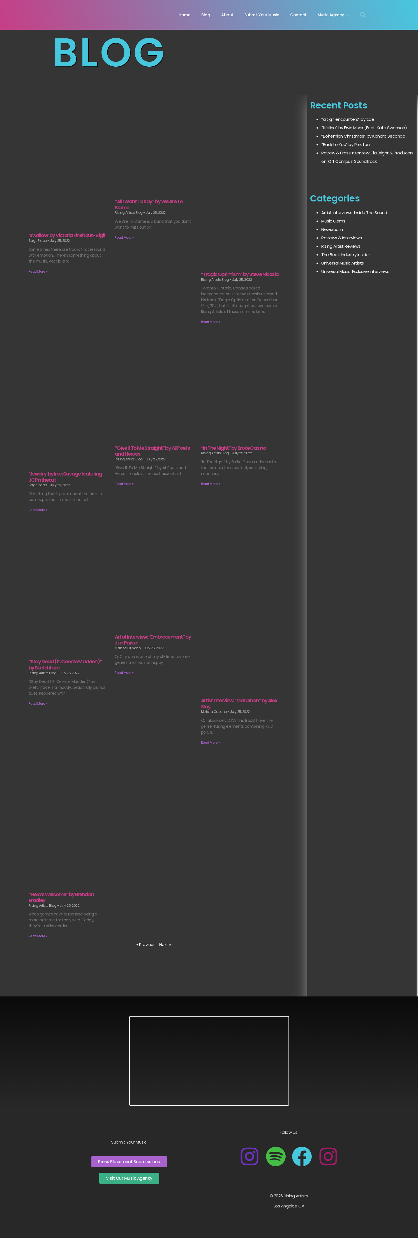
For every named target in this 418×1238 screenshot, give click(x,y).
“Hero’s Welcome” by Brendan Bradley (61, 897)
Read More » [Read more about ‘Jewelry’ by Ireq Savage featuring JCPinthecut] (38, 509)
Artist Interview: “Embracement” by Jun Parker (153, 639)
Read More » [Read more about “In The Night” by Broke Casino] (210, 483)
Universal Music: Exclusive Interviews (355, 271)
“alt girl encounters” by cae (347, 119)
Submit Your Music (261, 15)
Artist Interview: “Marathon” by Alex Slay (239, 703)
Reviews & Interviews (341, 238)
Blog (205, 15)
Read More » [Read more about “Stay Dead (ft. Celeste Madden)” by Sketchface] (38, 703)
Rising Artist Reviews (341, 246)
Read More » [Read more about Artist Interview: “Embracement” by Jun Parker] (124, 672)
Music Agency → (333, 15)
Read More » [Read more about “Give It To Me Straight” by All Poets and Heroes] (124, 483)
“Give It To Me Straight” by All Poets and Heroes (152, 451)
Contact (298, 15)
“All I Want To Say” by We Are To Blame (149, 204)
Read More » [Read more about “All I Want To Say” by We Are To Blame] (124, 237)
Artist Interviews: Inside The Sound (354, 212)
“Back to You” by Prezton (345, 144)
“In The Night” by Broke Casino (233, 447)
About (227, 15)
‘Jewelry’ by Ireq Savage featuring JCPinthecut (65, 476)
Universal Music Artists (342, 263)
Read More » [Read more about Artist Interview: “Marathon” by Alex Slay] (210, 742)
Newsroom (332, 229)
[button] (363, 14)
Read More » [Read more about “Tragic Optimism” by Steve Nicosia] (210, 321)
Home (184, 15)
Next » (165, 944)
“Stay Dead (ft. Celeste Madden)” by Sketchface (65, 664)
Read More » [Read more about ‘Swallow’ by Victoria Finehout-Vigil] (38, 271)
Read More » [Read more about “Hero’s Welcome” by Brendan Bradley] (38, 936)
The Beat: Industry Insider (345, 255)
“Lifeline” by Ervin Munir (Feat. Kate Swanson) (364, 128)
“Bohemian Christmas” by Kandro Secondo (363, 136)
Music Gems (333, 221)
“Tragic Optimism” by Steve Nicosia (240, 274)
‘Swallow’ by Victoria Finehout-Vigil (67, 235)
